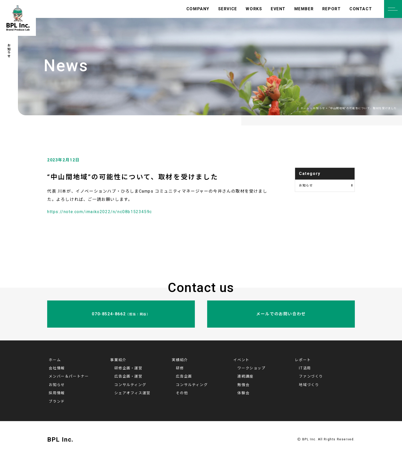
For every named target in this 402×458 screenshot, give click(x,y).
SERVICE (227, 8)
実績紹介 (180, 360)
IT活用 (305, 368)
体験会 (243, 393)
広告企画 (184, 376)
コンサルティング (130, 385)
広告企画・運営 (128, 376)
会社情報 (57, 368)
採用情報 (57, 393)
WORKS (254, 8)
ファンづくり (311, 376)
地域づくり (309, 385)
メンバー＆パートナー (69, 376)
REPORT (331, 8)
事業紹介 (118, 360)
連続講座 (245, 376)
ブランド (57, 401)
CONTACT (360, 8)
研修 (180, 368)
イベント (241, 360)
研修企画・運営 (128, 368)
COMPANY (197, 8)
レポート (303, 360)
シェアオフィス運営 (132, 393)
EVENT (278, 8)
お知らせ (326, 185)
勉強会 (243, 385)
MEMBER (304, 8)
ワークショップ (251, 368)
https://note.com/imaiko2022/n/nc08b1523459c (99, 211)
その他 (182, 393)
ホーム (55, 360)
